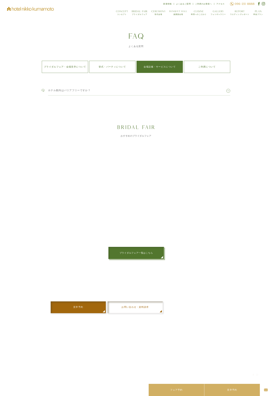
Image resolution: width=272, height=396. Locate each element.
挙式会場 (157, 13)
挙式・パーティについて (112, 66)
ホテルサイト (205, 376)
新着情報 (167, 4)
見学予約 (215, 358)
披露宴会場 (177, 13)
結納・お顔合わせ (220, 353)
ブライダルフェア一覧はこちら (136, 253)
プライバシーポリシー (230, 376)
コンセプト (121, 13)
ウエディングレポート (239, 13)
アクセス (220, 4)
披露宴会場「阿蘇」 (132, 349)
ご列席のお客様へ (203, 4)
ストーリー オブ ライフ (223, 349)
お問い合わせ (217, 362)
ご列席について (207, 66)
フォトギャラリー (217, 13)
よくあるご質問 (182, 4)
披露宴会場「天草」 (132, 353)
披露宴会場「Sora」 (132, 358)
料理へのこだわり (198, 13)
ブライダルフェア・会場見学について (65, 66)
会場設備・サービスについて (160, 66)
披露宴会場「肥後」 (132, 362)
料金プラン (258, 13)
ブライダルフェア (138, 13)
